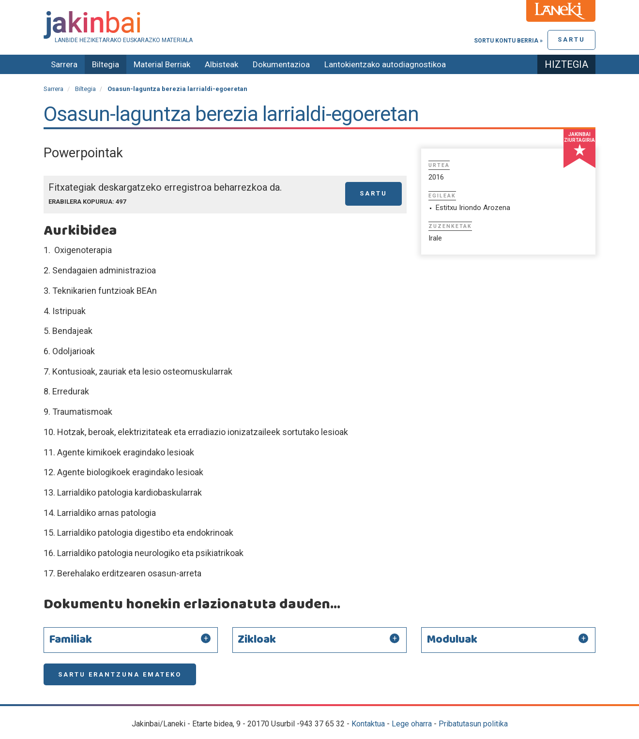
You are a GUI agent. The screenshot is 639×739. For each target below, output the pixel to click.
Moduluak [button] (451, 639)
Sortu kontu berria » (508, 40)
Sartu (571, 39)
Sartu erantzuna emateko (120, 674)
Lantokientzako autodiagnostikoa (385, 64)
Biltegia (105, 64)
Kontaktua (368, 723)
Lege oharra (412, 723)
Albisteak (221, 64)
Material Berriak (162, 64)
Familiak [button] (70, 639)
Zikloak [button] (257, 639)
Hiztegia (566, 64)
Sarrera (64, 64)
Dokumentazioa (281, 64)
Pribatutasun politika (473, 723)
